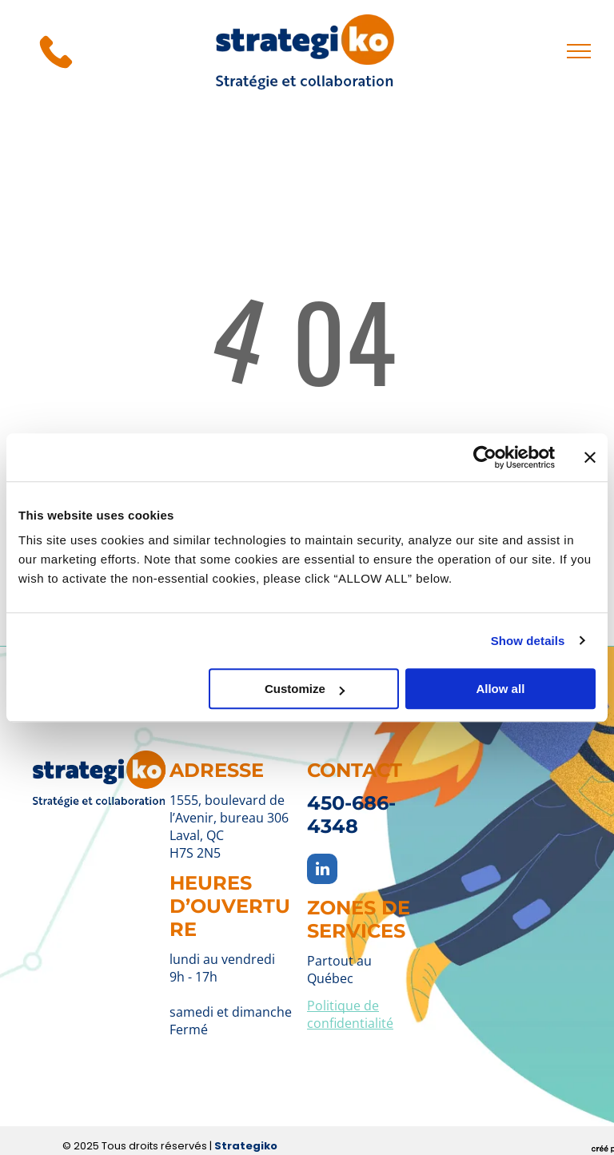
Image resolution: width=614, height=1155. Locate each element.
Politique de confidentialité (350, 1014)
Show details (528, 640)
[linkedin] (322, 871)
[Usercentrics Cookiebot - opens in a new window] (485, 457)
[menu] (579, 51)
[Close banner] (590, 457)
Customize (305, 688)
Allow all (500, 688)
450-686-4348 (351, 814)
